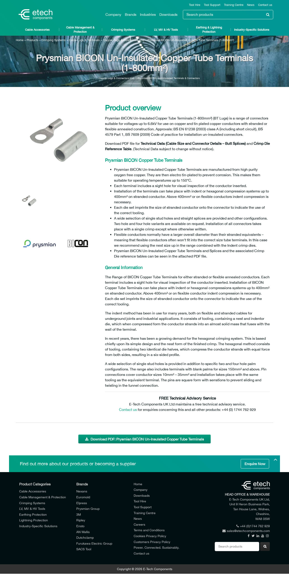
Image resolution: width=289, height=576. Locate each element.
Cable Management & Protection (80, 29)
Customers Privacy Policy (152, 542)
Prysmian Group (88, 508)
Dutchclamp (85, 537)
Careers (139, 524)
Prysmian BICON (147, 78)
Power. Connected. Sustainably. (156, 547)
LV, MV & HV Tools (166, 29)
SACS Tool (83, 549)
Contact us (265, 5)
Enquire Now (255, 464)
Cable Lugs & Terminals (84, 40)
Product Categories (35, 484)
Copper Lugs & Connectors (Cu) (123, 40)
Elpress (81, 503)
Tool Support (212, 5)
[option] (58, 140)
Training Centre (233, 5)
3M (78, 514)
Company (113, 14)
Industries (148, 14)
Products (32, 40)
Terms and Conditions (149, 530)
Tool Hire (194, 5)
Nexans (81, 491)
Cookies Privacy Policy (150, 536)
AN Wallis (83, 532)
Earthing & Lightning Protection (209, 29)
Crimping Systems (123, 29)
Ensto (80, 526)
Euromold (83, 497)
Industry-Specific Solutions (251, 29)
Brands (130, 14)
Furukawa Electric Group (94, 543)
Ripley (80, 520)
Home (19, 40)
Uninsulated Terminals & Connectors (180, 78)
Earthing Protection (33, 514)
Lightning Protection (33, 520)
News (250, 5)
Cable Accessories (37, 29)
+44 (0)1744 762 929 (253, 526)
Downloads (168, 14)
